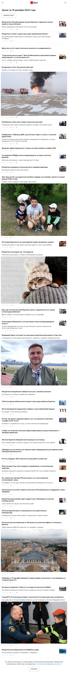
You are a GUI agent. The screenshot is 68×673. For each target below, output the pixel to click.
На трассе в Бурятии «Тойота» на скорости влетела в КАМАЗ (26, 587)
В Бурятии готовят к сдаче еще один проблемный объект (25, 34)
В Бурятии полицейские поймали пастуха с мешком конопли (26, 392)
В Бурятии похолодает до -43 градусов (17, 252)
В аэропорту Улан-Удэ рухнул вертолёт (17, 67)
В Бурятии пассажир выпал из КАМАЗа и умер (20, 650)
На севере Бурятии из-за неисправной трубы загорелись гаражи (28, 242)
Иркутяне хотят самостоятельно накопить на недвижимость (26, 48)
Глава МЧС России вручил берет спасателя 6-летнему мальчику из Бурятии (32, 597)
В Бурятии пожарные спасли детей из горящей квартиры (25, 167)
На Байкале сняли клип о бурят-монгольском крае (22, 122)
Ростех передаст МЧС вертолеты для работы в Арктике (24, 459)
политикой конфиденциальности (49, 664)
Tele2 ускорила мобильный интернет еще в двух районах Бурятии (28, 401)
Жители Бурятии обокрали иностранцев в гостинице (23, 440)
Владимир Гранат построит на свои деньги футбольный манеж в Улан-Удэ (32, 335)
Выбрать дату (9, 15)
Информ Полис (34, 2)
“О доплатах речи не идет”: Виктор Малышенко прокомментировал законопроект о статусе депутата (29, 56)
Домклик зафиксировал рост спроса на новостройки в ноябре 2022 (29, 148)
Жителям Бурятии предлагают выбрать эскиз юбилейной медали (28, 409)
